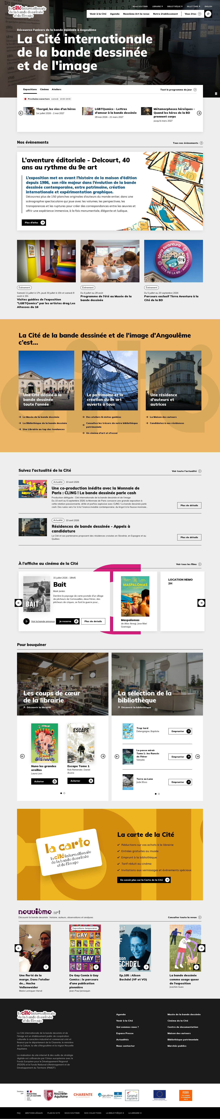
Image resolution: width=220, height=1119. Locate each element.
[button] (21, 113)
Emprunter (177, 731)
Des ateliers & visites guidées (103, 417)
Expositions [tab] (30, 89)
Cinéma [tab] (44, 89)
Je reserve (65, 621)
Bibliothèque (173, 7)
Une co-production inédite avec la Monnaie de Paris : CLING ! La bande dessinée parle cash (95, 490)
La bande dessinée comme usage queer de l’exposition (184, 979)
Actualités (122, 1039)
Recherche (208, 14)
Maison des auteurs (179, 1033)
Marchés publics (177, 1045)
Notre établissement (165, 14)
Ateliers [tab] (56, 89)
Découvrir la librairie (39, 707)
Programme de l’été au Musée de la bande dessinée (106, 298)
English (208, 7)
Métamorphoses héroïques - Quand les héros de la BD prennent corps (174, 112)
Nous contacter (125, 1045)
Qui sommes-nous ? (127, 1027)
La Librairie (133, 1113)
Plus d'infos (31, 222)
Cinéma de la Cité (178, 1020)
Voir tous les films (186, 564)
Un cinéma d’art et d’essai (101, 433)
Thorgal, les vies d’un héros (56, 109)
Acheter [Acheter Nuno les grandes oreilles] (39, 781)
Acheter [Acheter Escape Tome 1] (75, 780)
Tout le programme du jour (176, 89)
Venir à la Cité (98, 14)
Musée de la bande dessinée (184, 1014)
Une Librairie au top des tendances (44, 429)
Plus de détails (189, 505)
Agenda (114, 14)
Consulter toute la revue (182, 917)
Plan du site (53, 1113)
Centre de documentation (183, 1027)
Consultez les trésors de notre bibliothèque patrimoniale (112, 425)
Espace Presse (124, 1033)
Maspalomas (130, 620)
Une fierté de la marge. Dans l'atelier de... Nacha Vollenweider (34, 981)
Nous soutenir (140, 7)
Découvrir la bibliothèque (136, 707)
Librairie (156, 7)
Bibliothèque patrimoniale (183, 1039)
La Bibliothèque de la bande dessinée (45, 423)
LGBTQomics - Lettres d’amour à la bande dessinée (116, 111)
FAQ (18, 1113)
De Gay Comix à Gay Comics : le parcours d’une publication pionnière (83, 981)
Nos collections (92, 1113)
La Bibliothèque (114, 1113)
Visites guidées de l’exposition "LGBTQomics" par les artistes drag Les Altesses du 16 (46, 303)
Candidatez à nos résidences (167, 423)
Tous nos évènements (185, 143)
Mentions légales (34, 1113)
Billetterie (192, 7)
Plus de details (93, 621)
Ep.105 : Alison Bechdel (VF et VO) (133, 977)
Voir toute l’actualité (184, 471)
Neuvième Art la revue (136, 14)
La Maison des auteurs (163, 417)
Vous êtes (190, 14)
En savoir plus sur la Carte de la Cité (142, 879)
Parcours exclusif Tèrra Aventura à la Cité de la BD (171, 298)
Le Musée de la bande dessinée (41, 417)
